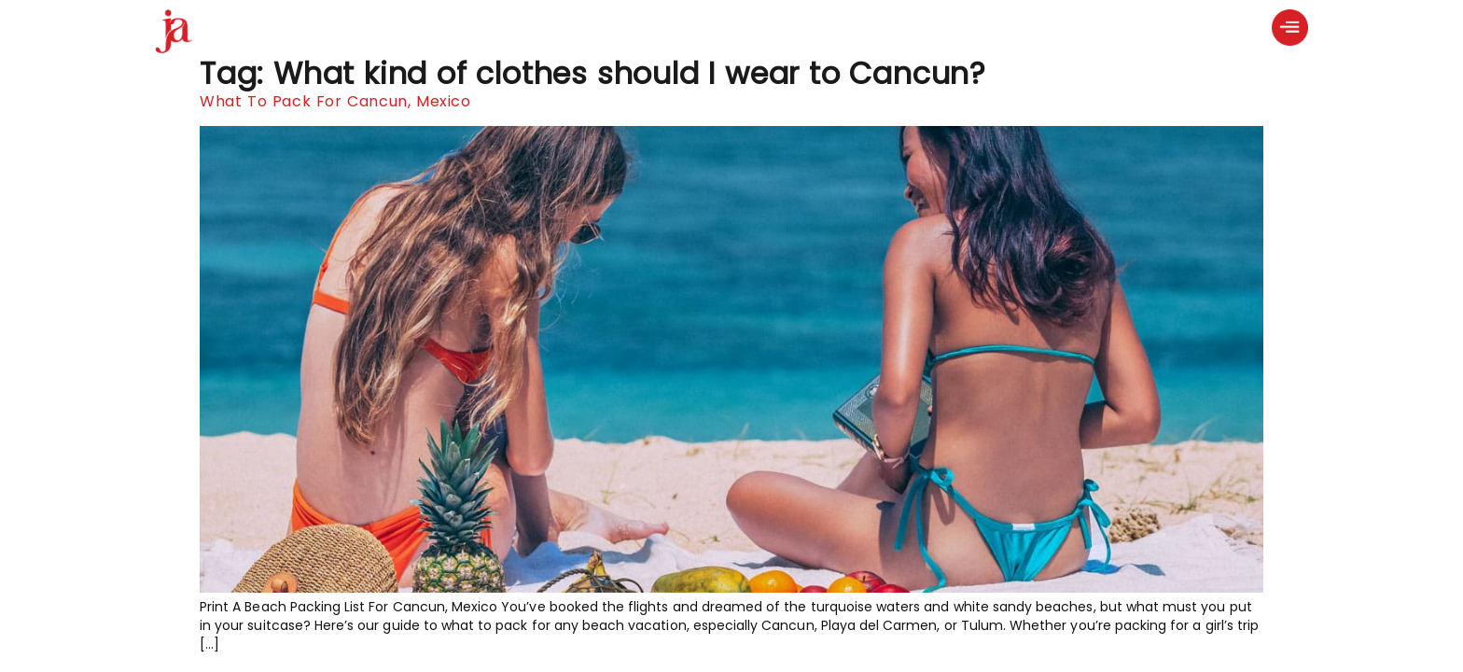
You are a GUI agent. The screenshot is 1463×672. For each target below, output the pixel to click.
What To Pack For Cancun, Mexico (335, 101)
